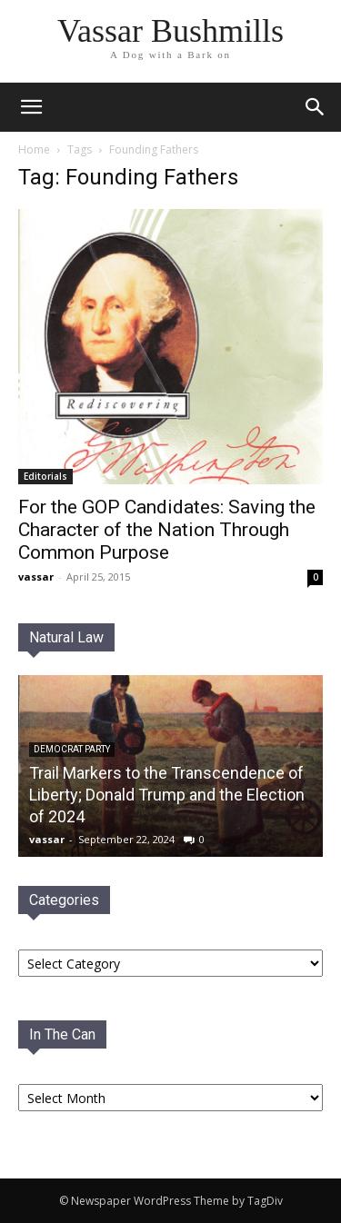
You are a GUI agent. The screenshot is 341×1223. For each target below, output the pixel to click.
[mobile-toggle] (31, 107)
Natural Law (66, 637)
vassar (36, 576)
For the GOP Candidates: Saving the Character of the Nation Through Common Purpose (167, 529)
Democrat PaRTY (72, 749)
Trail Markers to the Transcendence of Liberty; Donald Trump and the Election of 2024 (167, 794)
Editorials (45, 476)
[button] (315, 107)
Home (34, 149)
